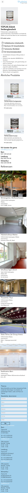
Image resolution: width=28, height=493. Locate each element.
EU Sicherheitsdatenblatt (12, 52)
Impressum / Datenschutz (7, 425)
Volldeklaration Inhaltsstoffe (13, 43)
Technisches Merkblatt (11, 49)
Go (5, 423)
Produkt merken (6, 38)
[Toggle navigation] (2, 2)
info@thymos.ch (7, 150)
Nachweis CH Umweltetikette (14, 46)
